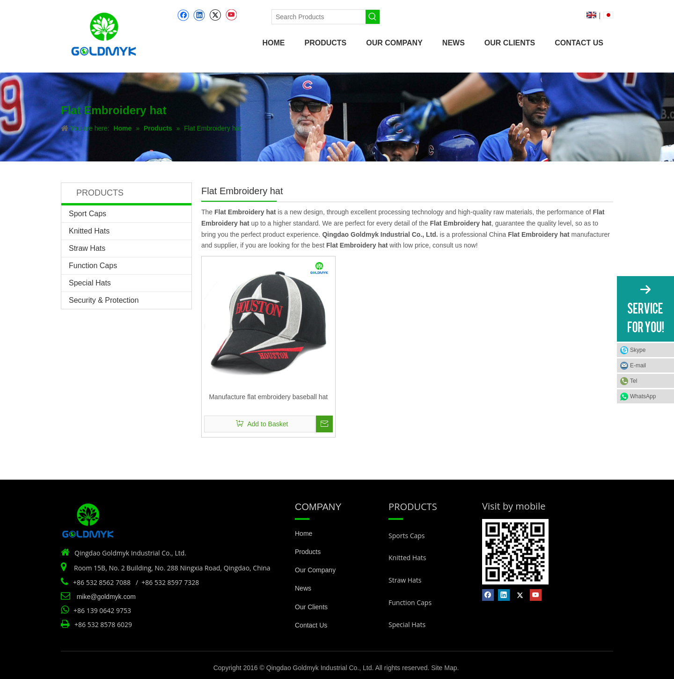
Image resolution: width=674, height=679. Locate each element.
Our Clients (311, 607)
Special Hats (90, 283)
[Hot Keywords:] (373, 17)
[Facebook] (183, 15)
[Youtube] (231, 15)
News (303, 588)
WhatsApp (643, 396)
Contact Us (311, 625)
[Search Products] (319, 17)
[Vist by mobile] (515, 551)
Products (308, 551)
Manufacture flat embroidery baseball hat (268, 397)
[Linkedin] (199, 15)
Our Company (315, 570)
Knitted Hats (89, 231)
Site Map (444, 668)
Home (303, 533)
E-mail (638, 365)
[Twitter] (215, 15)
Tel (633, 381)
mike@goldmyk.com (106, 596)
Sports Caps (406, 535)
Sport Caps (87, 214)
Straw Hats (87, 248)
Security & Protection (104, 300)
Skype (637, 350)
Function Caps (93, 266)
